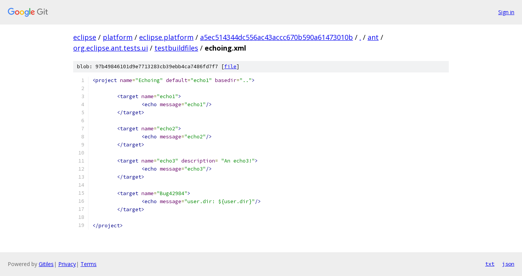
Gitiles (46, 264)
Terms (88, 264)
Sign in (506, 12)
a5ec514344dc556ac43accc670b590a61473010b (276, 37)
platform (118, 37)
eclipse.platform (166, 37)
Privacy (67, 264)
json (508, 263)
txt (489, 263)
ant (373, 37)
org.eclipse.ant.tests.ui (110, 48)
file (230, 66)
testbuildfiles (176, 48)
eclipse (84, 37)
